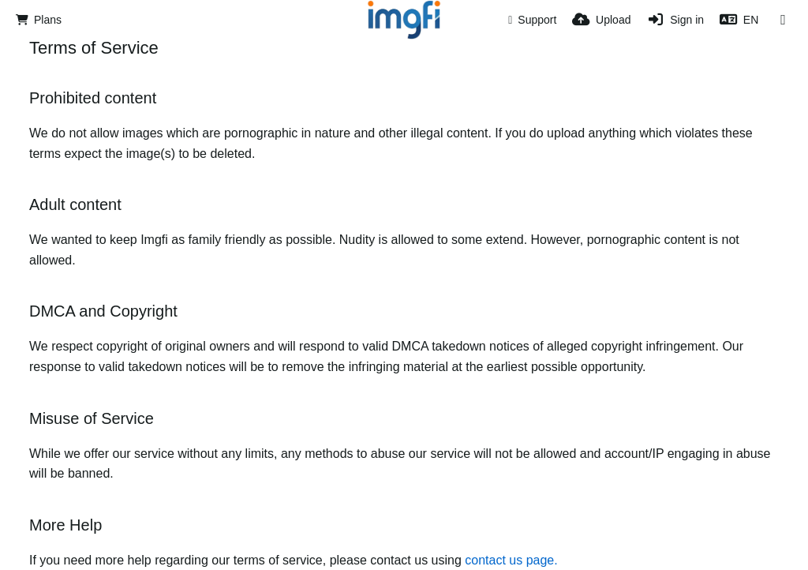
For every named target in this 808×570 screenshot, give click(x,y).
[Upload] (601, 19)
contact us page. (511, 560)
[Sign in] (675, 19)
